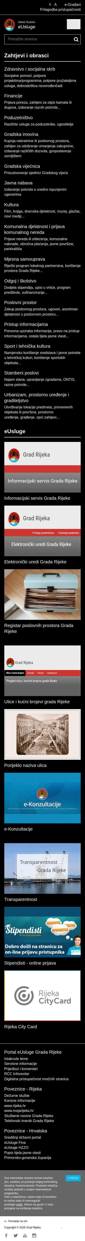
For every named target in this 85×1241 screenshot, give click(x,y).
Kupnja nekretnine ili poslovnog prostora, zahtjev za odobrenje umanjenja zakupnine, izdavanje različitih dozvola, (39, 146)
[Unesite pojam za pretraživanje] (24, 39)
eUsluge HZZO (16, 1147)
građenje (27, 417)
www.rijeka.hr (15, 1106)
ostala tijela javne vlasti (47, 336)
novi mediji (13, 216)
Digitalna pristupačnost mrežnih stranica (36, 1079)
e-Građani (73, 5)
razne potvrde (15, 385)
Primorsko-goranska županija (27, 1158)
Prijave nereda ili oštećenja (26, 239)
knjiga (18, 211)
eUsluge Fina (15, 1143)
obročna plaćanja (34, 244)
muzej (62, 211)
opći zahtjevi (46, 417)
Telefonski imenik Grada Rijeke (29, 1121)
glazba (74, 211)
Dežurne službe (16, 1096)
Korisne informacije (19, 1100)
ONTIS (68, 379)
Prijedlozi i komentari (21, 1069)
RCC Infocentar (16, 1074)
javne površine (61, 244)
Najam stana (14, 379)
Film (7, 211)
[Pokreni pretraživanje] (76, 39)
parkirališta (13, 249)
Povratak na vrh (17, 1221)
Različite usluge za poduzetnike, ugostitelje (38, 124)
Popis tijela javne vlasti (22, 1153)
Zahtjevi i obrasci (26, 55)
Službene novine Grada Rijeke (28, 1116)
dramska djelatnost (40, 211)
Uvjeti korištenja (51, 1227)
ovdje (19, 1204)
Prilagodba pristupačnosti (60, 9)
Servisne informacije (20, 1064)
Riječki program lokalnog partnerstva (33, 266)
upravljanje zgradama (44, 379)
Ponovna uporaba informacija (27, 331)
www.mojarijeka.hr (19, 1111)
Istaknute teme (16, 1059)
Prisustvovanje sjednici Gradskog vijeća (36, 173)
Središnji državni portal (22, 1137)
